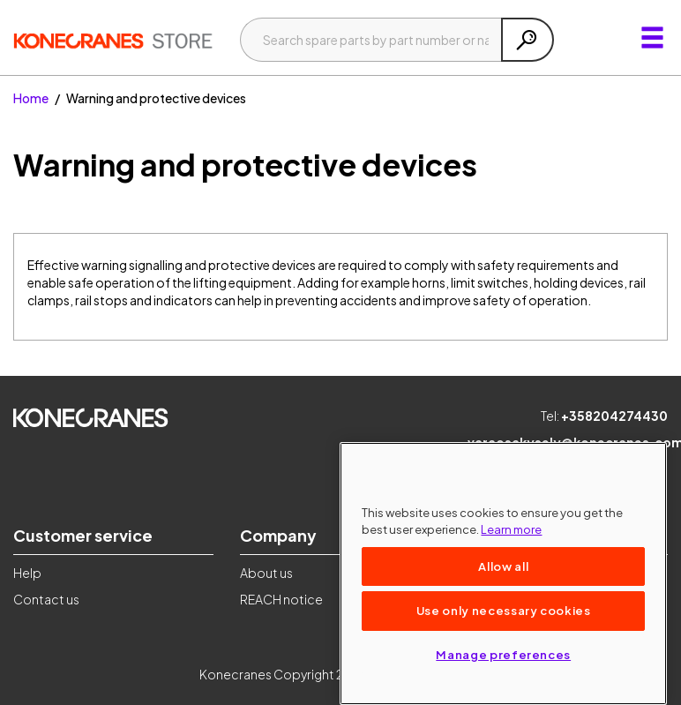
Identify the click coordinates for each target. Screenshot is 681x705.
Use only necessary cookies (503, 610)
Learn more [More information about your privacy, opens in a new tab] (511, 528)
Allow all (503, 566)
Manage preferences (503, 654)
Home (31, 98)
